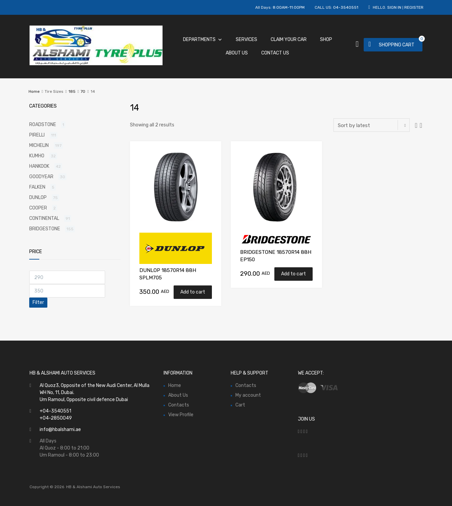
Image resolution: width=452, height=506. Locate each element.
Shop (326, 39)
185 (72, 91)
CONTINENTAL (44, 218)
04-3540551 (345, 7)
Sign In (394, 7)
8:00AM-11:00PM (289, 7)
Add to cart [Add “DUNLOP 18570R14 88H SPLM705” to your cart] (192, 292)
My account (248, 395)
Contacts (178, 405)
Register (413, 7)
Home (34, 91)
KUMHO (36, 156)
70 (83, 91)
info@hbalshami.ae (60, 429)
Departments (202, 39)
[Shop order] (371, 125)
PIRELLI (37, 135)
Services (246, 39)
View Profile (180, 415)
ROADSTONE (42, 124)
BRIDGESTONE (44, 229)
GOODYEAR (41, 177)
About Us (237, 53)
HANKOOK (39, 166)
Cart (240, 405)
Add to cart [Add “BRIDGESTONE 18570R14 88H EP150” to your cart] (293, 274)
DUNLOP (38, 197)
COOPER (38, 208)
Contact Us (275, 53)
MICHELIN (39, 145)
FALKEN (37, 187)
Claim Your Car (289, 39)
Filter (38, 302)
